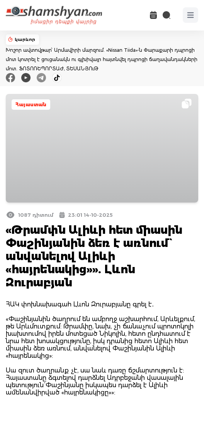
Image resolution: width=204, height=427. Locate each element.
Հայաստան (30, 104)
